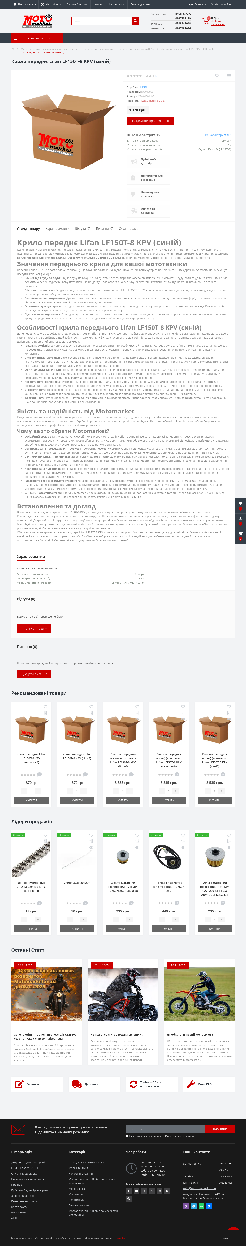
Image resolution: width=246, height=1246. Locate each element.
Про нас (16, 1184)
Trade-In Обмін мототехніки (150, 1084)
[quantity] (31, 791)
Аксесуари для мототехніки (86, 1162)
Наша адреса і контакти (150, 194)
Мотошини (76, 1194)
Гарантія (33, 1084)
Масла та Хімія (78, 1168)
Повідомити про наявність (150, 121)
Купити (31, 800)
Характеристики (57, 229)
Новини (97, 4)
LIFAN (143, 87)
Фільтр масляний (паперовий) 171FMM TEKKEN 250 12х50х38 (123, 887)
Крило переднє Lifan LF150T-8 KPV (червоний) (31, 758)
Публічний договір (148, 161)
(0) (156, 76)
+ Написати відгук (34, 628)
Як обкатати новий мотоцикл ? (190, 1034)
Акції (14, 1218)
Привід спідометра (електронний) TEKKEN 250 (169, 887)
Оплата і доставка (141, 4)
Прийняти (225, 1238)
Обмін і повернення (24, 1168)
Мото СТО (205, 1084)
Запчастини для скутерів (99, 49)
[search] (135, 21)
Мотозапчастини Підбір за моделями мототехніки (49, 49)
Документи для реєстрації (152, 178)
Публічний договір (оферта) (29, 1190)
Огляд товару (28, 228)
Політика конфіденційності (157, 1136)
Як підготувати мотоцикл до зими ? (117, 1034)
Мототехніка (77, 1188)
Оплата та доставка (148, 210)
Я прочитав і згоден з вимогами (162, 1136)
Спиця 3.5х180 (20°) (77, 882)
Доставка (91, 1084)
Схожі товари (129, 229)
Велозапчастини (80, 1205)
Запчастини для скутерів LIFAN (137, 49)
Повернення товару (24, 1201)
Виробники (18, 1212)
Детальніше (119, 1238)
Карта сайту (19, 1207)
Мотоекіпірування (81, 1173)
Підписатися (220, 1128)
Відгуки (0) (82, 229)
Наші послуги (116, 4)
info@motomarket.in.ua (199, 1188)
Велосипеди (76, 1200)
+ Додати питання (34, 674)
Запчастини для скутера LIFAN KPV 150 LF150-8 (187, 49)
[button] (51, 4)
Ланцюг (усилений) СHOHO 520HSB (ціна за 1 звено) (31, 887)
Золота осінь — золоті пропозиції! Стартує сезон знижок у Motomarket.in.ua (45, 1036)
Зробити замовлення (218, 22)
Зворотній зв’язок (77, 4)
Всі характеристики (218, 135)
